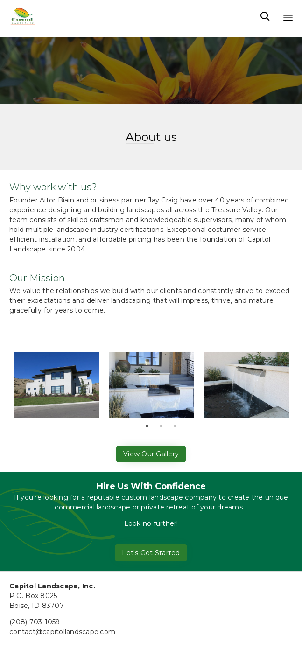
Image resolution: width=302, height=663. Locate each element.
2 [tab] (161, 426)
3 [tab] (175, 426)
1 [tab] (147, 426)
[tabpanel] (56, 384)
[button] (151, 454)
